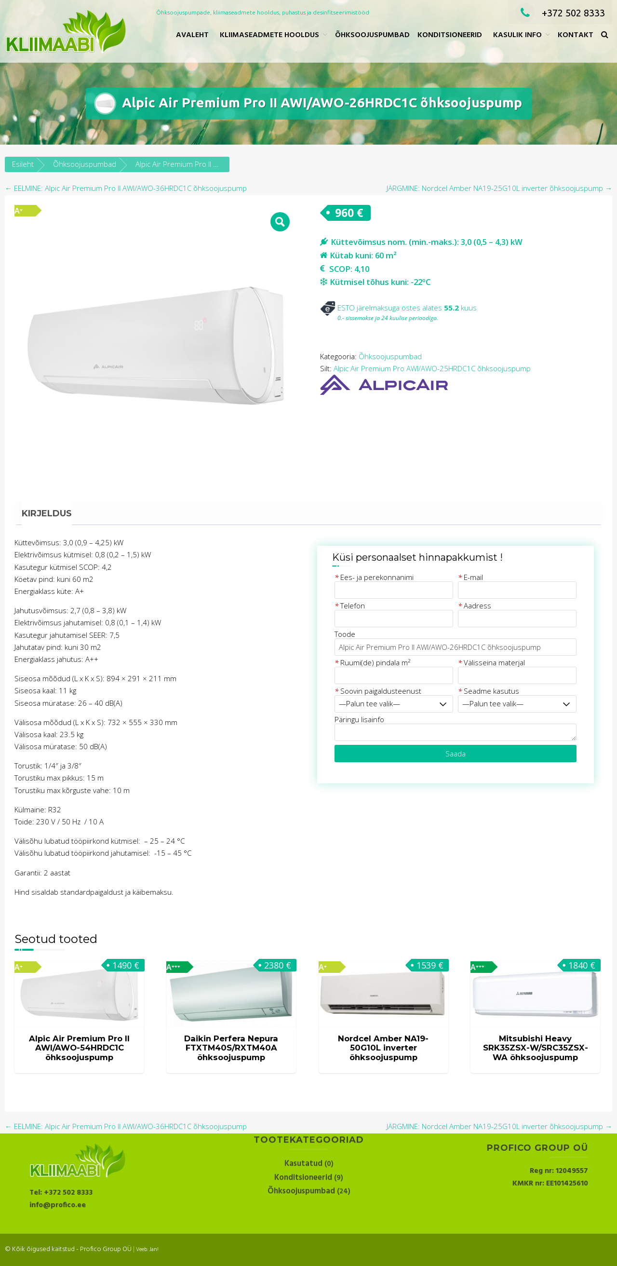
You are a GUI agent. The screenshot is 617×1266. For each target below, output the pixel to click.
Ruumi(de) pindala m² (372, 662)
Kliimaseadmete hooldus (269, 35)
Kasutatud (303, 1136)
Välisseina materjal (491, 662)
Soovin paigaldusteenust (378, 691)
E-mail (470, 577)
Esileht (23, 164)
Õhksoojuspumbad (372, 35)
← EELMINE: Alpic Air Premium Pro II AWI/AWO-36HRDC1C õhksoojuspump (126, 188)
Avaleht (192, 35)
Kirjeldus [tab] (47, 513)
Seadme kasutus (488, 691)
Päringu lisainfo (359, 719)
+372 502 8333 (560, 12)
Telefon (350, 605)
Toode (345, 634)
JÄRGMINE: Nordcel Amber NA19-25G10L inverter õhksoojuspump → (499, 188)
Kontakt (575, 35)
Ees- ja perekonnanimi (374, 577)
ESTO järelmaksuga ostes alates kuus (398, 307)
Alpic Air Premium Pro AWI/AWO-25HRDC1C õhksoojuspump (432, 368)
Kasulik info (517, 35)
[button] (604, 35)
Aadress (474, 605)
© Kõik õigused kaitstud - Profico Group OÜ (68, 1249)
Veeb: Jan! (147, 1249)
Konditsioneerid (449, 35)
